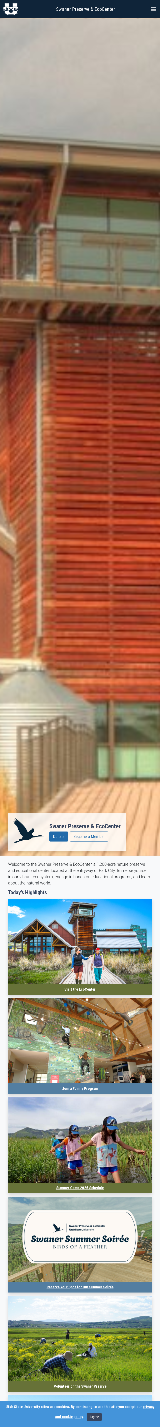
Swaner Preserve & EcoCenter (85, 9)
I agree (94, 1417)
